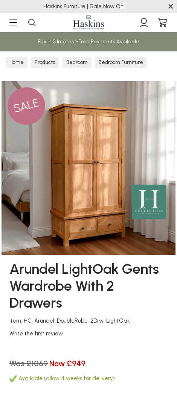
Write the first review (36, 333)
